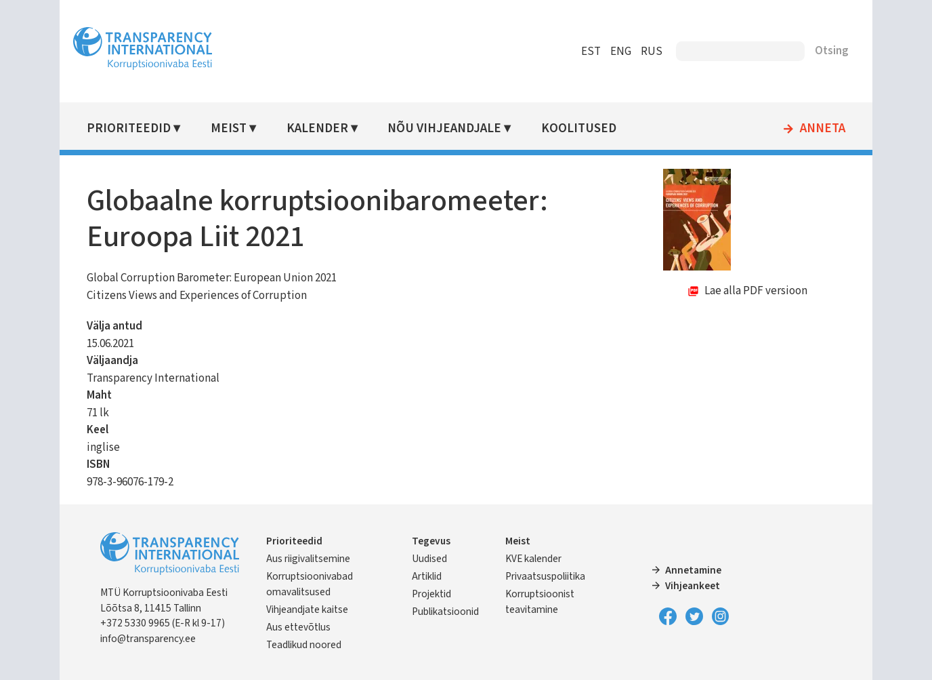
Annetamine (693, 570)
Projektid (431, 594)
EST (591, 51)
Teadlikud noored (303, 645)
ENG (620, 51)
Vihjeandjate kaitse (307, 609)
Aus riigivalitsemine (308, 558)
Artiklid (427, 576)
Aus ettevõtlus (298, 627)
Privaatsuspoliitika (545, 576)
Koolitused (578, 128)
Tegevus (431, 541)
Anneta (822, 129)
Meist (229, 128)
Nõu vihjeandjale (444, 128)
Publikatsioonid (445, 611)
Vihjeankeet (692, 586)
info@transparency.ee (148, 638)
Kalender (317, 128)
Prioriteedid (129, 128)
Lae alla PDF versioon (755, 290)
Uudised (429, 558)
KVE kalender (533, 558)
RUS (651, 51)
